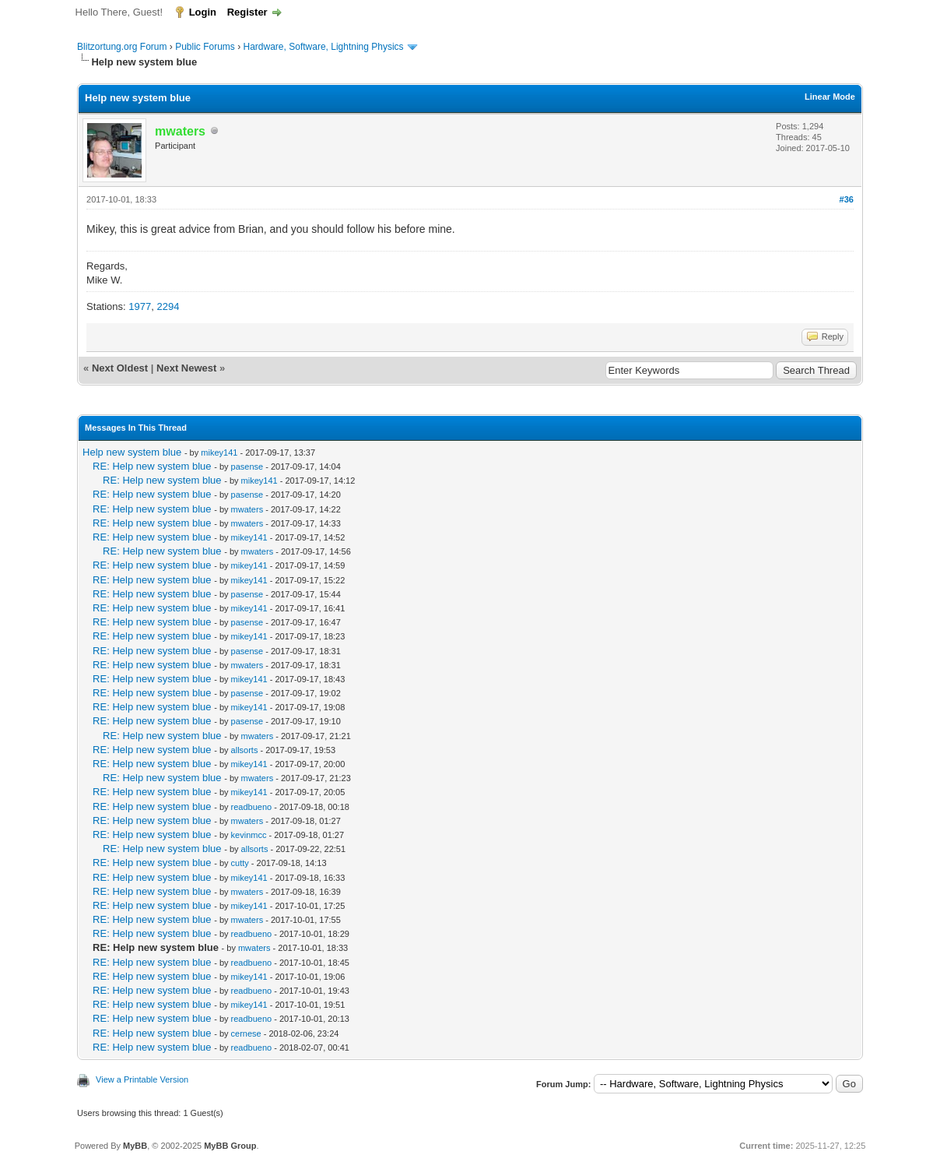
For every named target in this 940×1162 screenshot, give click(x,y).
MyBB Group (230, 1145)
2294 (167, 306)
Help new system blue (131, 452)
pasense (247, 466)
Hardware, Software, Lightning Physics (324, 46)
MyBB (135, 1145)
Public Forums (205, 46)
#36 (847, 199)
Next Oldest (120, 368)
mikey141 (219, 452)
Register (247, 12)
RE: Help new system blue (152, 466)
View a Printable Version (142, 1079)
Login (202, 12)
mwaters (247, 509)
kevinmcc (249, 835)
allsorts (244, 750)
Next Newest (186, 368)
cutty (240, 863)
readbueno (251, 807)
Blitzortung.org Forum (122, 46)
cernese (246, 1033)
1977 (139, 306)
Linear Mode (830, 96)
